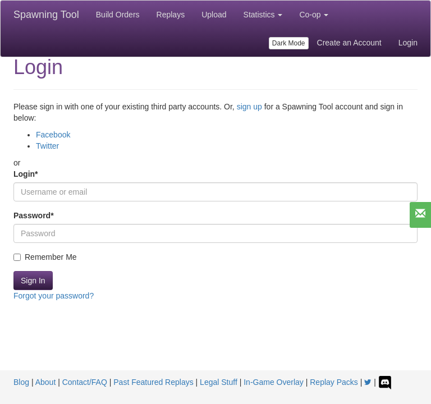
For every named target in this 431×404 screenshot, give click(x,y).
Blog (21, 382)
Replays (171, 14)
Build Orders (118, 14)
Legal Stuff (218, 382)
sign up (249, 106)
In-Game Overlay (274, 382)
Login (408, 42)
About (45, 382)
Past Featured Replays (153, 382)
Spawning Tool (46, 14)
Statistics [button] (263, 14)
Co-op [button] (313, 14)
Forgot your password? (53, 295)
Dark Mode (288, 43)
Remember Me (45, 256)
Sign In (33, 280)
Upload (213, 14)
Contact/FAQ (84, 382)
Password (33, 215)
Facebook (53, 134)
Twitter (47, 145)
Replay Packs (334, 382)
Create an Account (349, 42)
